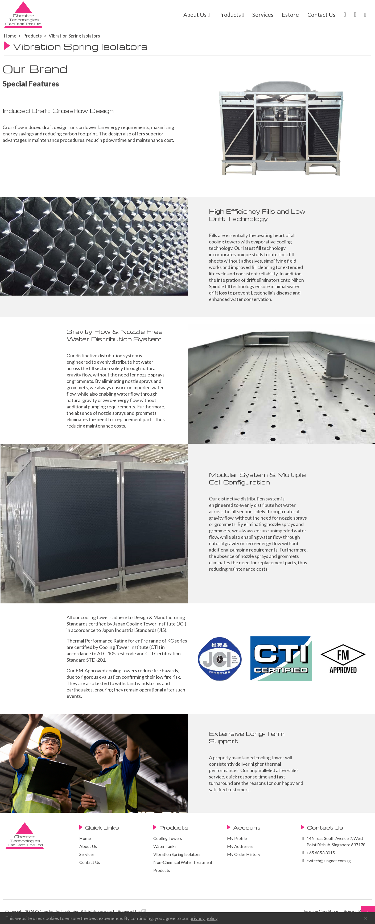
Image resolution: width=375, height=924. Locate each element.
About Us (195, 14)
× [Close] (365, 918)
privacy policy (203, 918)
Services (262, 14)
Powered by (132, 911)
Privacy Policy (357, 911)
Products (229, 14)
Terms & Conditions (321, 911)
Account (246, 827)
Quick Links (102, 827)
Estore (290, 14)
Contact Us (321, 14)
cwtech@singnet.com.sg (329, 860)
